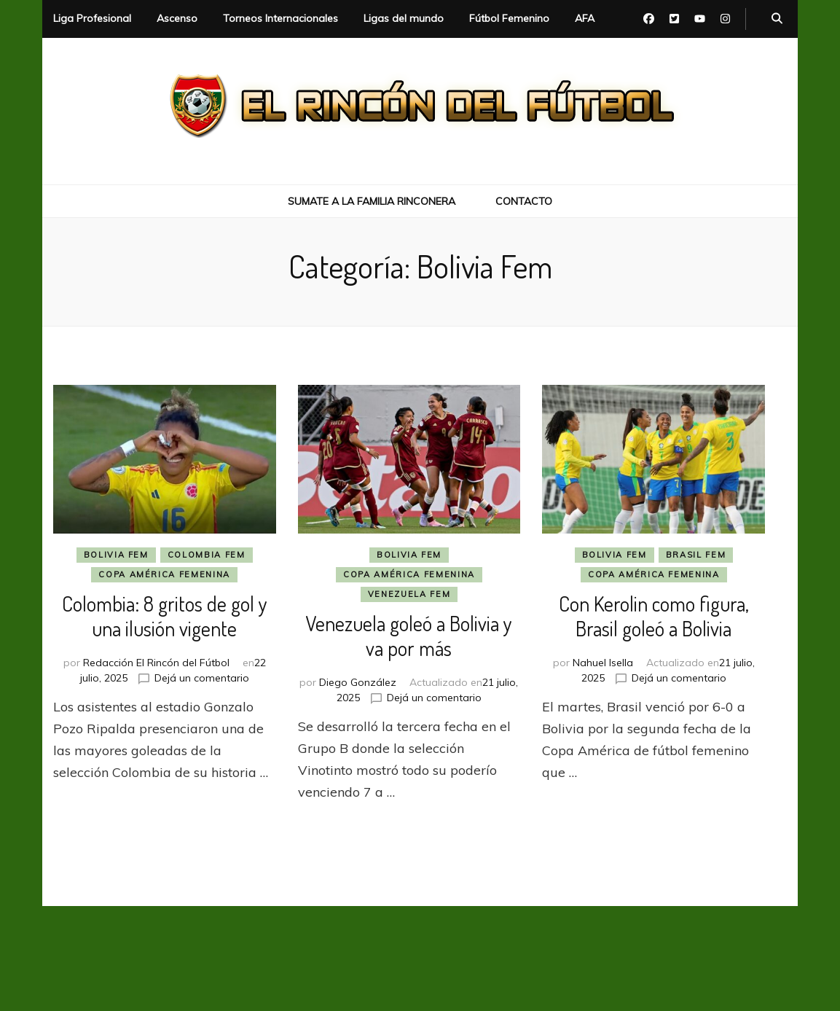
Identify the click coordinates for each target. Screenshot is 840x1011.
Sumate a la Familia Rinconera (371, 201)
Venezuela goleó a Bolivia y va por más (408, 635)
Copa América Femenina (164, 574)
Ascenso (177, 18)
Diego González (357, 682)
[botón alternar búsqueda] (777, 19)
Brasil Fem (696, 555)
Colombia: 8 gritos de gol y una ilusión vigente (164, 615)
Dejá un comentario (201, 677)
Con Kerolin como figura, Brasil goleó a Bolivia (654, 615)
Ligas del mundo (404, 18)
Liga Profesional (92, 18)
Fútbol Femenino (509, 18)
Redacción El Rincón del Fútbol (156, 662)
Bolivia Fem (116, 555)
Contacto (523, 201)
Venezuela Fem (409, 594)
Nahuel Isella (603, 662)
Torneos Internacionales (280, 18)
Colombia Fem (207, 555)
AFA (584, 18)
